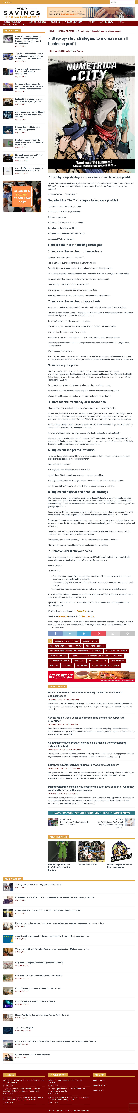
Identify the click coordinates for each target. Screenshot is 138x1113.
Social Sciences (10, 24)
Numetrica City (87, 616)
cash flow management (116, 651)
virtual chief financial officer (105, 665)
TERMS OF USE (98, 1080)
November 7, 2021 (58, 51)
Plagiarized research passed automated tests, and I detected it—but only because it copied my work (22, 1090)
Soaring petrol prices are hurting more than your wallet (38, 884)
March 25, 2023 (22, 1057)
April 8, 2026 (21, 46)
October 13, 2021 (56, 794)
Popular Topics (58, 1075)
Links (24, 24)
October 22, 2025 (22, 965)
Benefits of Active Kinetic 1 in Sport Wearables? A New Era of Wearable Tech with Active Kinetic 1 (55, 1041)
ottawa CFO (79, 661)
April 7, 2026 (21, 952)
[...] (55, 709)
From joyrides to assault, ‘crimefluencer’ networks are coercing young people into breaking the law (23, 1098)
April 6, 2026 (21, 76)
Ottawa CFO (63, 616)
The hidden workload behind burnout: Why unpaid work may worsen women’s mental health (68, 1098)
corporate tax (77, 656)
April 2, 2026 (21, 132)
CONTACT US (98, 1091)
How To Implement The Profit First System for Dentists (59, 867)
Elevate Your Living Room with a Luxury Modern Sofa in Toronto (42, 1015)
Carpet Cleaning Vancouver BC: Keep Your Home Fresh (38, 988)
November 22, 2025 (23, 1031)
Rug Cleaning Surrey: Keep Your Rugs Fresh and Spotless (39, 976)
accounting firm (90, 641)
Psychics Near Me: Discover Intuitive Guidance (35, 1001)
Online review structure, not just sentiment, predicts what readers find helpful (47, 910)
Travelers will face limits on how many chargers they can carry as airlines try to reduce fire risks (29, 56)
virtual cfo (82, 665)
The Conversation (72, 699)
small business (117, 661)
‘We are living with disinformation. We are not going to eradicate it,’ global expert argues (52, 949)
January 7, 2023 (56, 724)
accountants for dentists (66, 641)
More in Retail (12, 31)
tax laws (54, 665)
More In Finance (57, 687)
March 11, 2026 (22, 1018)
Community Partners (75, 51)
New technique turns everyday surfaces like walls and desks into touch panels (29, 142)
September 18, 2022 (57, 750)
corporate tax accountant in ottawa (105, 656)
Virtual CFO (81, 611)
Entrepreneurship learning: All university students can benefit (83, 765)
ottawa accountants (59, 661)
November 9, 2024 (23, 1044)
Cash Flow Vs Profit (87, 864)
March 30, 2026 (22, 147)
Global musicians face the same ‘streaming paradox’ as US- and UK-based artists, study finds (54, 897)
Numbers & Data (106, 22)
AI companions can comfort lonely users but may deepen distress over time (29, 114)
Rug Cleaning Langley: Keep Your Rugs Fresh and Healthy (39, 963)
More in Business (13, 879)
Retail (121, 22)
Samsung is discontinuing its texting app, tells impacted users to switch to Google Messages (29, 86)
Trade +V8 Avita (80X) (24, 1028)
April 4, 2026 (21, 119)
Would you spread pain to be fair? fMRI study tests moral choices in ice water (67, 1090)
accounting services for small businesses (69, 651)
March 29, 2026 (22, 160)
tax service (68, 665)
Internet (91, 22)
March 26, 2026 (22, 173)
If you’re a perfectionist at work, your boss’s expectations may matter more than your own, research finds (59, 923)
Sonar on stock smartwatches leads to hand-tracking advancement (28, 71)
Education (55, 22)
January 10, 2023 (56, 699)
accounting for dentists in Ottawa (65, 646)
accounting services (95, 646)
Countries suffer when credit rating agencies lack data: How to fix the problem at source (52, 936)
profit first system (97, 661)
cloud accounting (58, 656)
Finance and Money (73, 22)
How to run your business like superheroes (119, 866)
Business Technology (12, 22)
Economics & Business (36, 22)
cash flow (96, 651)
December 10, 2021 (57, 768)
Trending (9, 1075)
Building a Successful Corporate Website (32, 1054)
